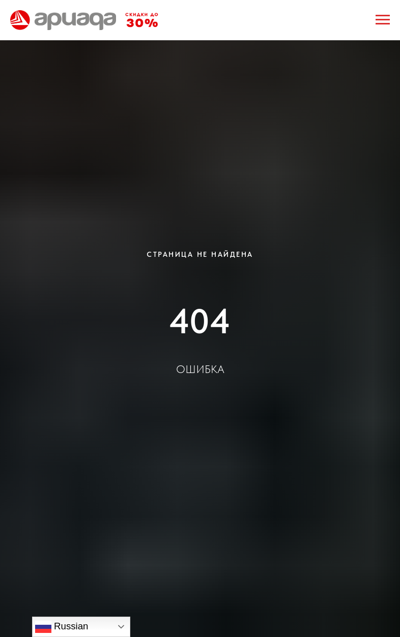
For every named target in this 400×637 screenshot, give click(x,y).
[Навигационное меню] (383, 20)
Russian (62, 627)
